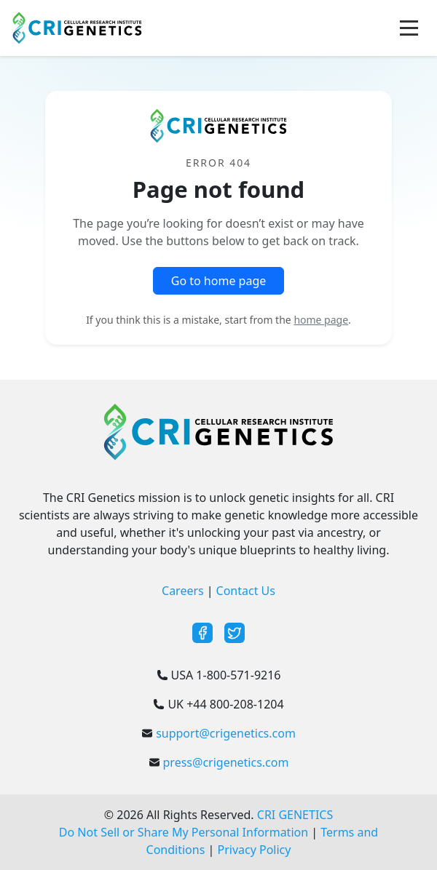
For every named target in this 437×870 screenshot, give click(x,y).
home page (321, 320)
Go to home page (219, 281)
